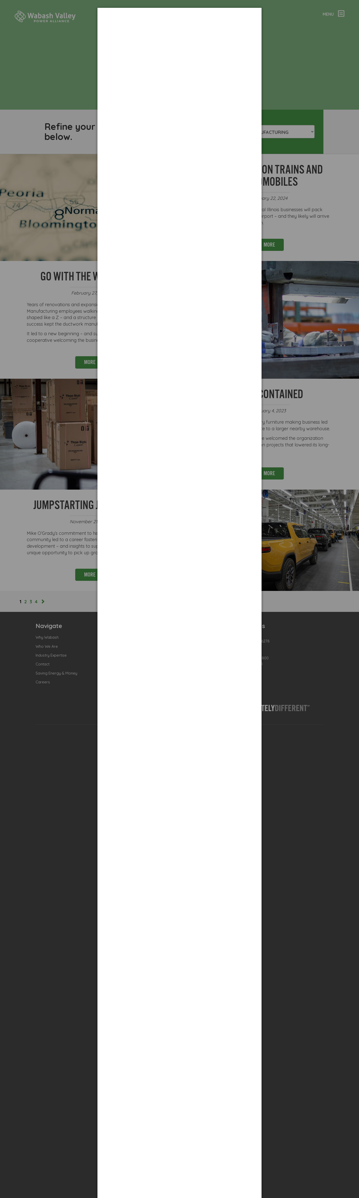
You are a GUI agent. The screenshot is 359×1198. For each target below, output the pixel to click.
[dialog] (179, 27)
